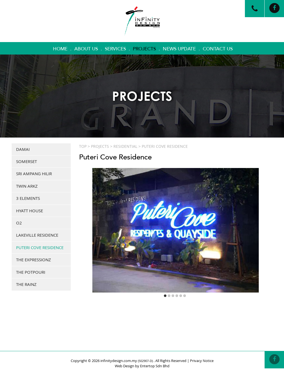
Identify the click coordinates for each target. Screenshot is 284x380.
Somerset (26, 161)
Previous (85, 223)
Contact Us (218, 49)
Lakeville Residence (37, 235)
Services (115, 49)
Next (265, 223)
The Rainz (26, 284)
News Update (179, 49)
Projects (144, 49)
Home (60, 49)
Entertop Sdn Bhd (154, 365)
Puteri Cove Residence (40, 247)
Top (83, 146)
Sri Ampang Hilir (34, 173)
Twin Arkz (27, 186)
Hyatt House (29, 210)
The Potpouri (30, 272)
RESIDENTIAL (125, 146)
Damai (23, 149)
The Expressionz (33, 259)
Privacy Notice (202, 360)
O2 (19, 223)
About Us (86, 49)
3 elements (28, 198)
